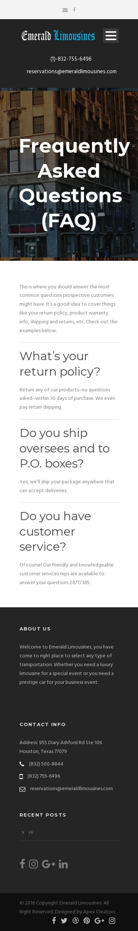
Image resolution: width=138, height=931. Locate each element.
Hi (31, 832)
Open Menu (111, 35)
